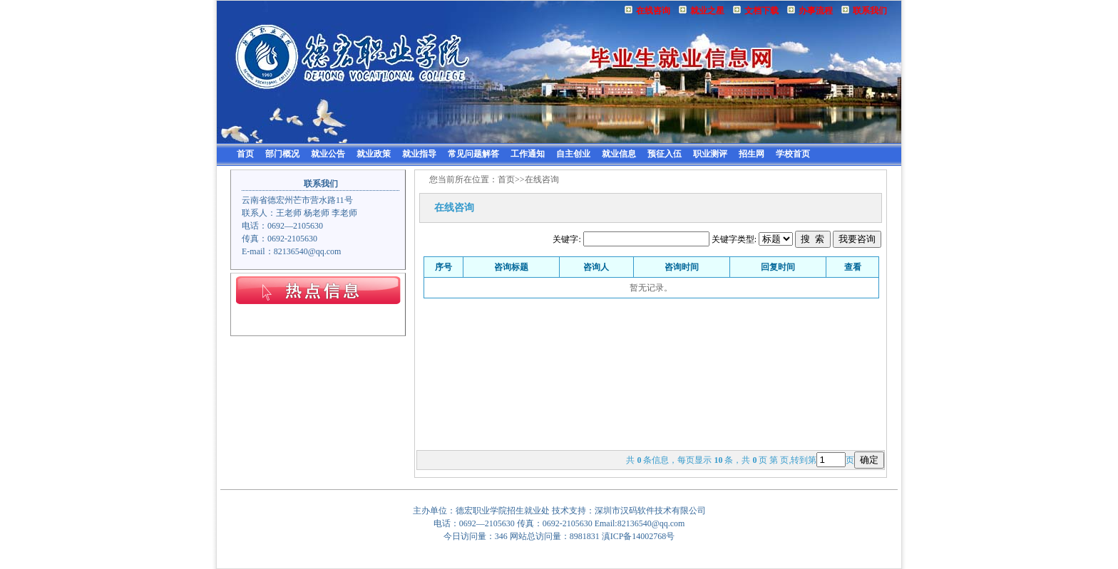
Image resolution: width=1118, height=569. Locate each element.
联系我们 (870, 11)
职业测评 (710, 154)
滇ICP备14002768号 (638, 536)
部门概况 (282, 154)
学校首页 (793, 154)
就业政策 (374, 154)
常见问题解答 (473, 154)
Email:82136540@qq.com (640, 523)
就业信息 (619, 154)
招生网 (751, 154)
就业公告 (328, 154)
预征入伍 (664, 154)
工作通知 (528, 154)
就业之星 (707, 11)
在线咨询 (653, 11)
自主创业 (573, 154)
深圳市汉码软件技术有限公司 (650, 511)
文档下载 (761, 11)
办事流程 (816, 11)
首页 (245, 154)
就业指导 (419, 154)
